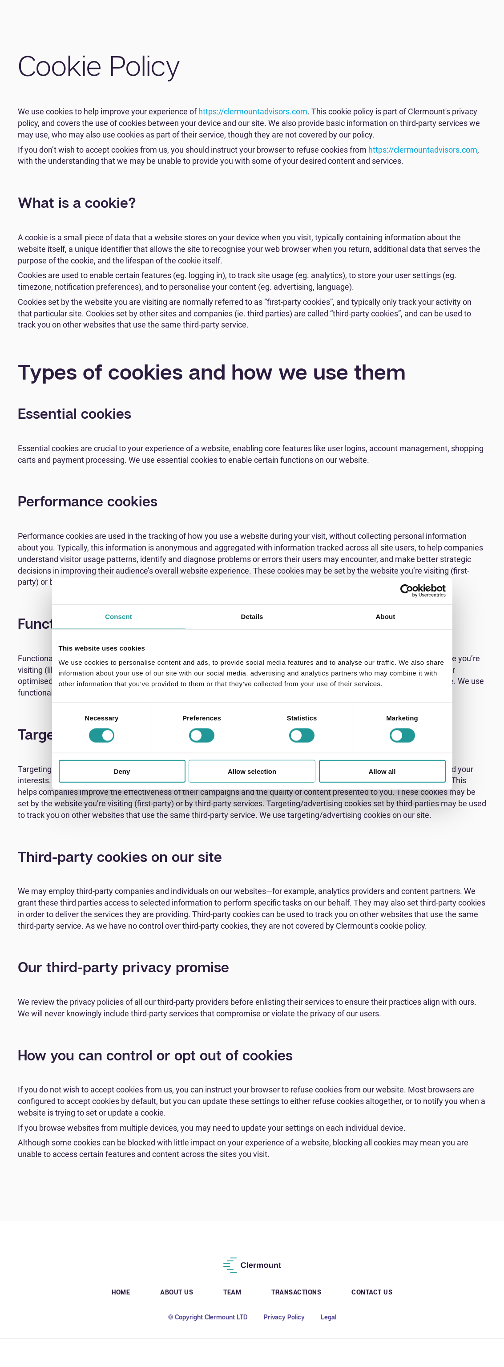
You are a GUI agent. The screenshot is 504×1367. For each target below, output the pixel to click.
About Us (176, 1292)
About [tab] (385, 616)
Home (121, 1292)
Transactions (296, 1292)
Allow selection (252, 771)
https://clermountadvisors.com (252, 111)
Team (232, 1292)
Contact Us (371, 1292)
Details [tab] (252, 616)
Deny (122, 771)
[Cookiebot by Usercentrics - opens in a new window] (407, 591)
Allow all (382, 771)
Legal (328, 1317)
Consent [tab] (118, 616)
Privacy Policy (284, 1317)
